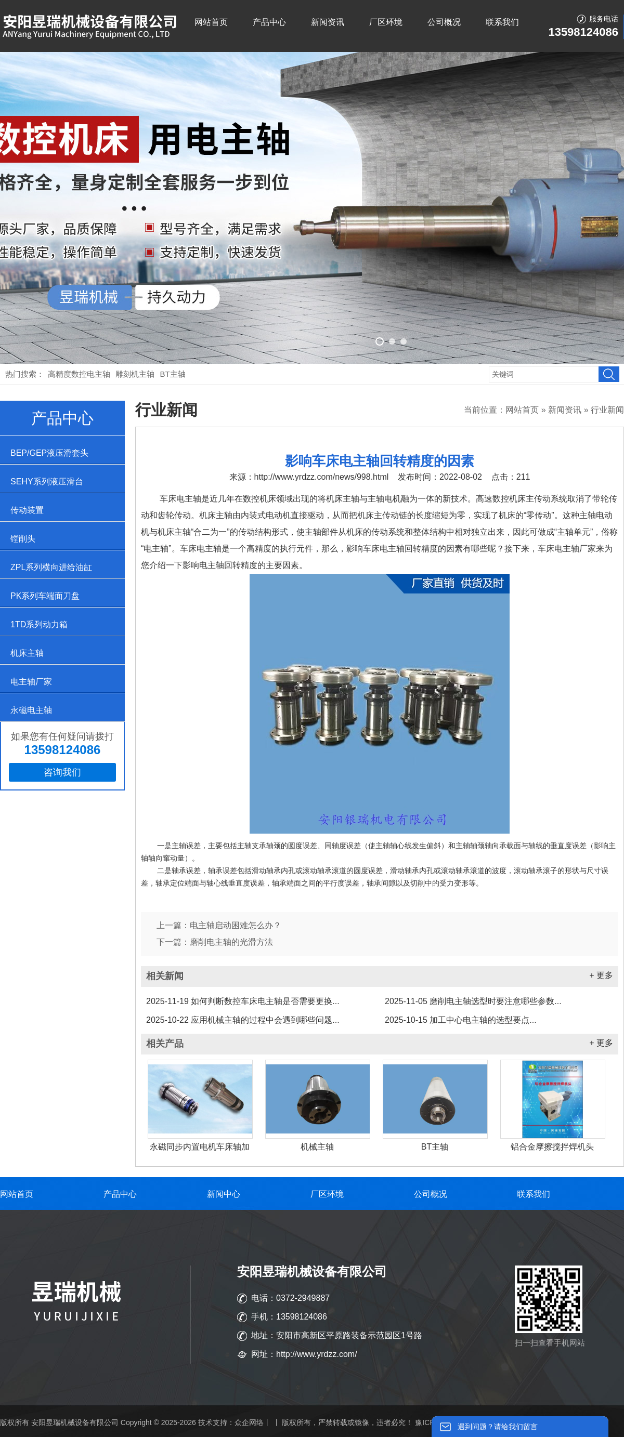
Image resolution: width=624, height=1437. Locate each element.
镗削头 (22, 538)
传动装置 (27, 510)
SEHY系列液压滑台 (46, 481)
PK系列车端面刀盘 (45, 595)
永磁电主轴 (31, 710)
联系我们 (502, 22)
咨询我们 (62, 772)
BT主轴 (173, 374)
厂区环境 (385, 22)
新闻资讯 (327, 22)
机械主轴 (317, 1146)
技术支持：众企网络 (231, 1422)
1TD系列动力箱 (39, 624)
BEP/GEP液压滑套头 (49, 453)
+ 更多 (601, 975)
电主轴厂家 (31, 681)
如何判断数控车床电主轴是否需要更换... (243, 1001)
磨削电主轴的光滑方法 (231, 942)
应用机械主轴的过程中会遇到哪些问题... (243, 1020)
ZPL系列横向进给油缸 (51, 567)
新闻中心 (223, 1194)
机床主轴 (27, 653)
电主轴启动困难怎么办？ (235, 925)
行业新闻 (607, 409)
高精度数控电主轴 (79, 374)
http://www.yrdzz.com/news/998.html (321, 476)
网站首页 (211, 22)
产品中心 (269, 22)
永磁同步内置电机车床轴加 (200, 1146)
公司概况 (444, 22)
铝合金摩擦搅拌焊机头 (552, 1146)
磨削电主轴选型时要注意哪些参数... (473, 1001)
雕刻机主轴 (134, 374)
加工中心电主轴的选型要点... (461, 1020)
